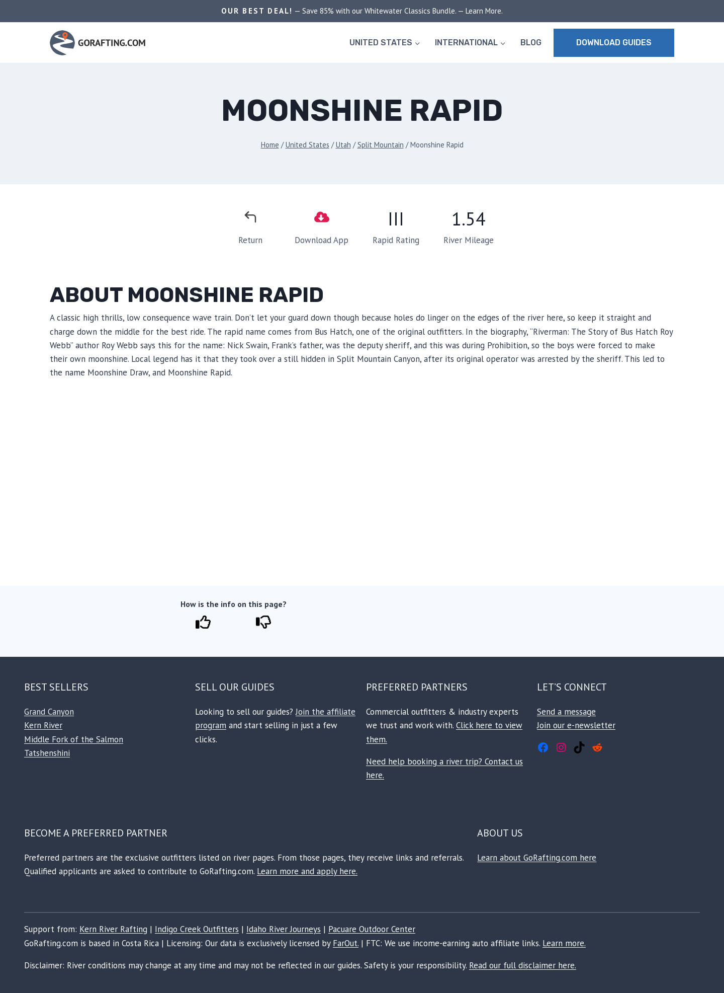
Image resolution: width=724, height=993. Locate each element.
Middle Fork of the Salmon (73, 739)
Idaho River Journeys (283, 929)
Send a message (566, 711)
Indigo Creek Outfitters (197, 929)
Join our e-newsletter (576, 725)
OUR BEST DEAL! (257, 11)
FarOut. (345, 943)
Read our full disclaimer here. (522, 965)
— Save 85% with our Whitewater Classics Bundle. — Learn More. (398, 11)
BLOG (530, 42)
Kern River (43, 725)
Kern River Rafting (113, 929)
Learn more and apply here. (307, 871)
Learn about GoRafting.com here (536, 857)
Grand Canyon (49, 711)
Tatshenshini (47, 752)
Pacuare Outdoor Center (371, 929)
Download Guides (614, 42)
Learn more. (564, 943)
